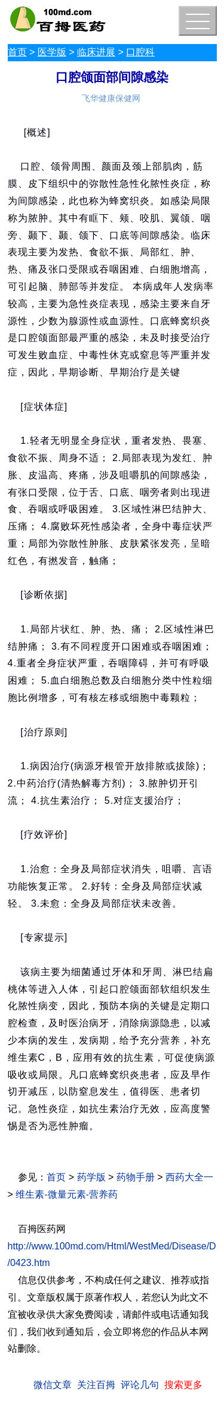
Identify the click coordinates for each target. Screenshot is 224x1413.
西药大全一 (189, 1177)
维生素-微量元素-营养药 (67, 1194)
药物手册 (135, 1177)
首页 (17, 52)
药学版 (91, 1177)
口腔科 (140, 52)
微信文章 (52, 1385)
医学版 (52, 52)
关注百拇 (96, 1385)
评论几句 (140, 1385)
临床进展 (96, 52)
